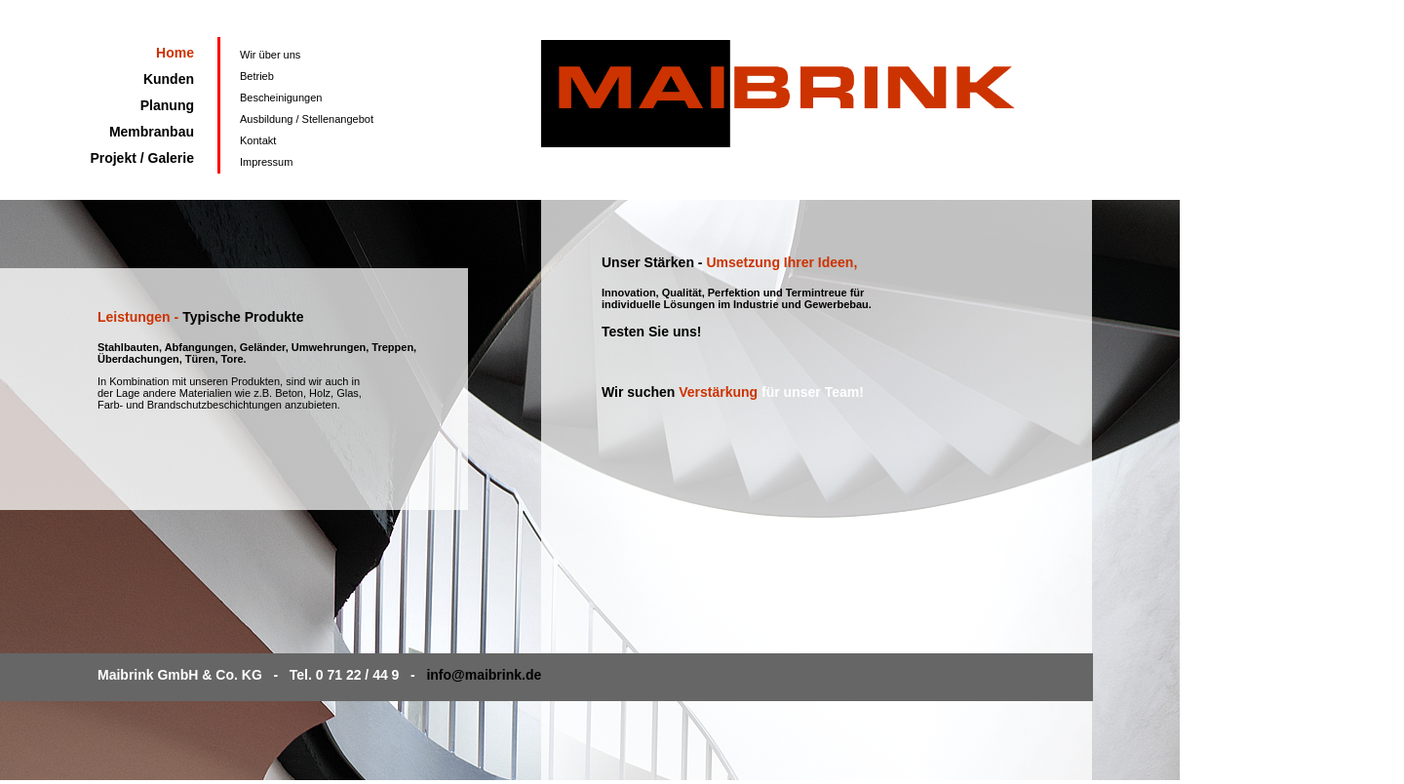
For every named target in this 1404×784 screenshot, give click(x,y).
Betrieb (257, 76)
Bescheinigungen (281, 97)
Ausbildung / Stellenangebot (306, 119)
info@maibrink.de (483, 675)
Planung (167, 105)
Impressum (266, 162)
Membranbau (151, 131)
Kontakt (258, 140)
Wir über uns (270, 54)
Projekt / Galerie (142, 158)
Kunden (168, 79)
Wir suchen (640, 392)
